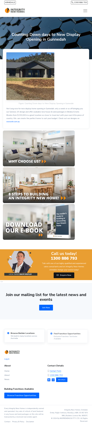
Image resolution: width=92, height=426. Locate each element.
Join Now (46, 307)
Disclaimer (30, 422)
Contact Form (55, 371)
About (7, 375)
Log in (6, 359)
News (6, 379)
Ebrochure (61, 380)
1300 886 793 (79, 2)
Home (6, 371)
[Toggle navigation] (85, 10)
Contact (7, 422)
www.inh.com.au (13, 121)
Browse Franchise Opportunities (21, 395)
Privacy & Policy (18, 422)
